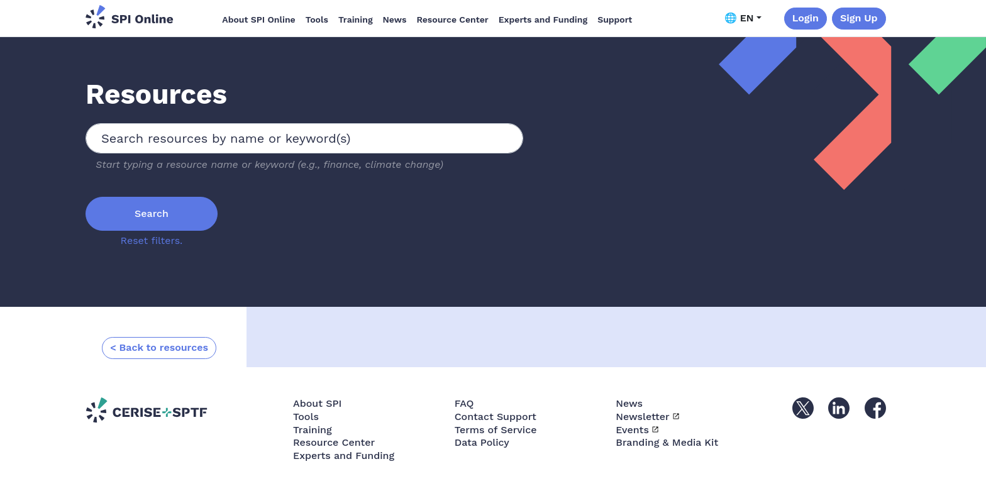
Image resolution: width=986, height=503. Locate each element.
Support (614, 19)
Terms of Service (496, 430)
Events (632, 430)
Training (355, 19)
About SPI (317, 403)
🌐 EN (739, 18)
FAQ (464, 403)
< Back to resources (159, 347)
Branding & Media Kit (667, 442)
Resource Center (452, 19)
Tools (317, 19)
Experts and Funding (543, 19)
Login (805, 18)
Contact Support (495, 417)
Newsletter (642, 417)
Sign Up (859, 18)
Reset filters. (152, 240)
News (395, 19)
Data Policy (482, 442)
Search (152, 213)
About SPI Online (258, 19)
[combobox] (304, 138)
